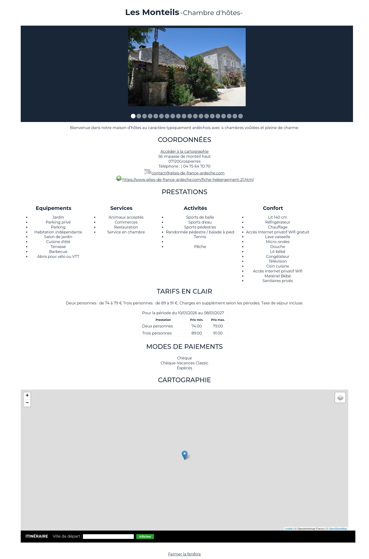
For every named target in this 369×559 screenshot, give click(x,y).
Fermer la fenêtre (184, 554)
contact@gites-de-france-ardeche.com (188, 173)
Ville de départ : (68, 536)
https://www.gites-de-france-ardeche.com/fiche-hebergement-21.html (188, 179)
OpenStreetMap (338, 528)
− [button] (27, 403)
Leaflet (289, 528)
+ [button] (27, 395)
